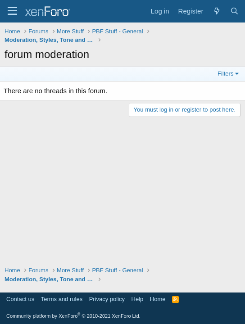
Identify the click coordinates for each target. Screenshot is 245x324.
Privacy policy (107, 299)
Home (158, 299)
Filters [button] (225, 73)
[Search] (234, 11)
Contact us (20, 299)
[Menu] (12, 11)
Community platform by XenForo (73, 316)
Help (138, 299)
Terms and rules (61, 299)
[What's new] (216, 11)
